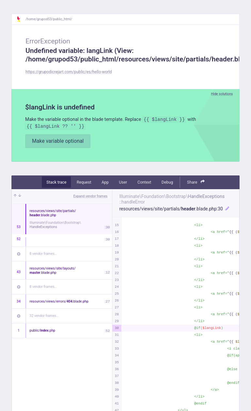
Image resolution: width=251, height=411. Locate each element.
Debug (167, 182)
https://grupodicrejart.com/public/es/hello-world (68, 72)
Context (144, 182)
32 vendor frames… (44, 316)
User (123, 182)
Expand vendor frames (91, 196)
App (105, 182)
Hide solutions (222, 94)
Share (196, 181)
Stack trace (56, 182)
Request (84, 182)
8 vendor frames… (43, 254)
